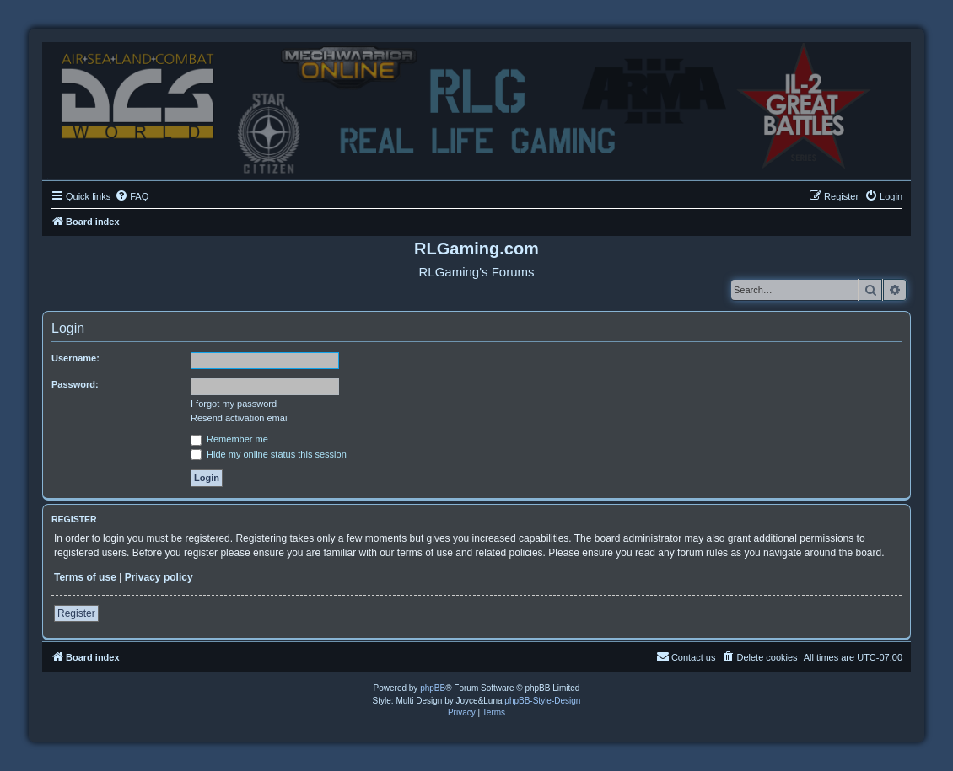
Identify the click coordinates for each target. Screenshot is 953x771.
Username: (75, 358)
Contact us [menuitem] (686, 656)
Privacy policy (159, 577)
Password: (75, 384)
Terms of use (85, 577)
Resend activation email (240, 418)
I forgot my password (234, 404)
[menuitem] (131, 196)
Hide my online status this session (269, 454)
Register (76, 613)
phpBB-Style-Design (542, 700)
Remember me (229, 439)
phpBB (432, 688)
